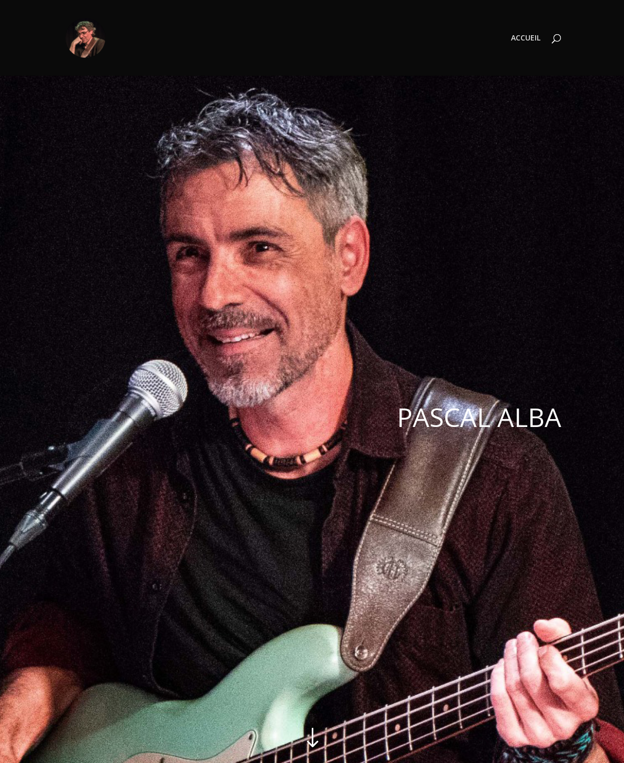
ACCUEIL (525, 38)
